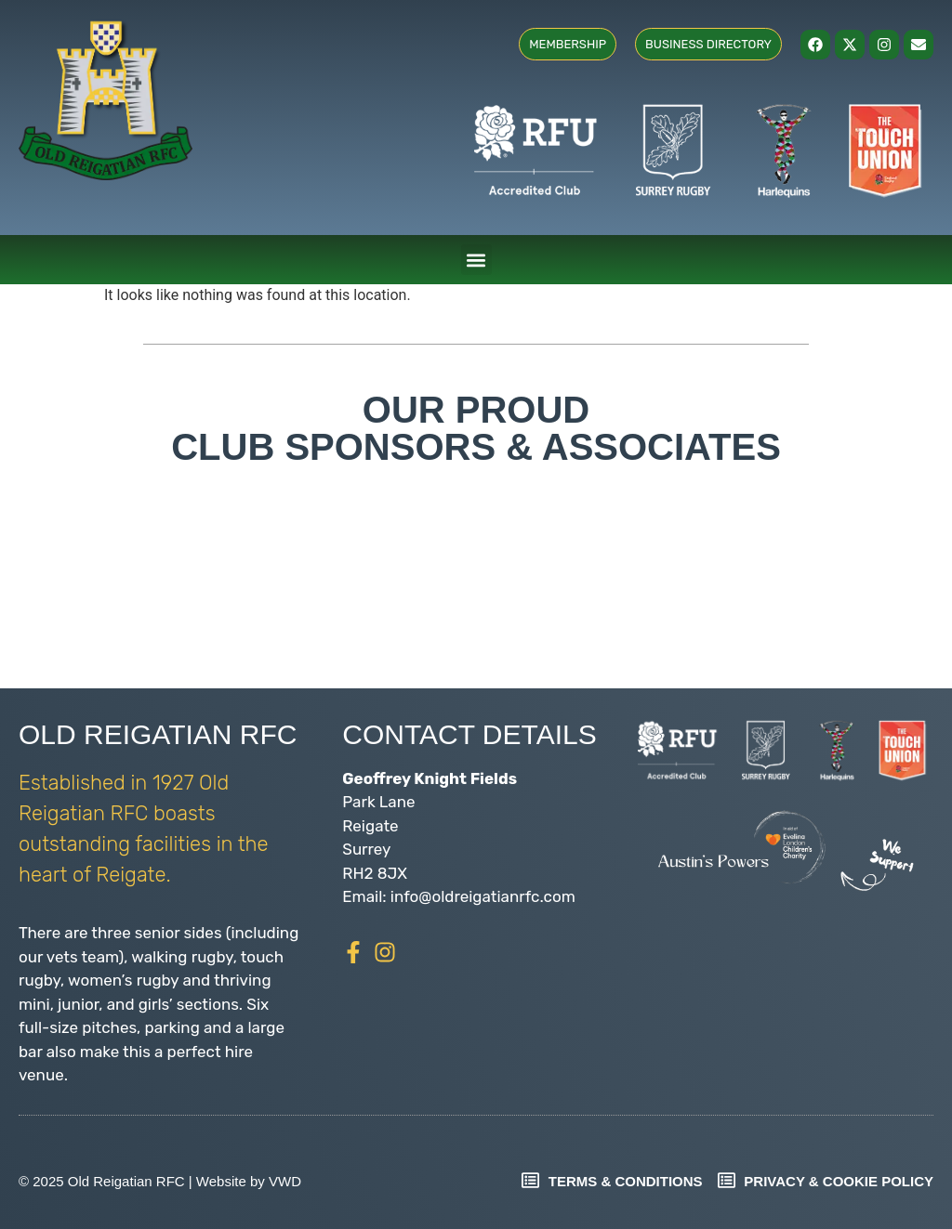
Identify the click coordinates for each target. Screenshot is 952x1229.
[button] (476, 259)
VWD (285, 1181)
